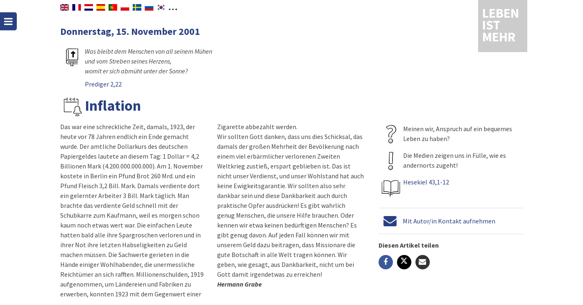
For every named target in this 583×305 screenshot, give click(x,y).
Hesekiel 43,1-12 (426, 182)
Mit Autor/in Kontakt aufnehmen (448, 221)
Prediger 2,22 (103, 84)
